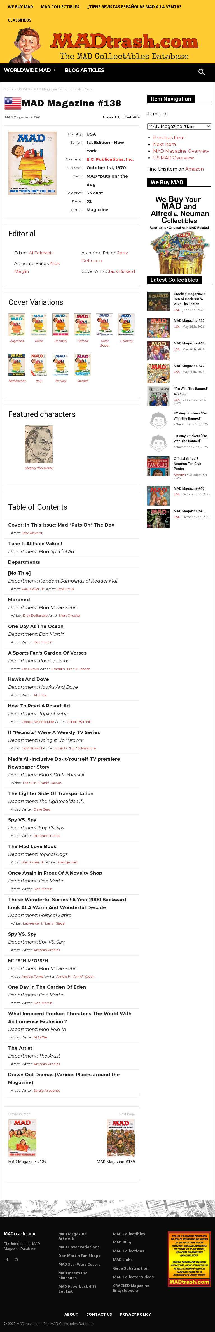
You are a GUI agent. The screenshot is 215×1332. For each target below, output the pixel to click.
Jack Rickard (121, 271)
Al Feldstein (41, 252)
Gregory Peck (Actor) (39, 468)
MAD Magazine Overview (181, 151)
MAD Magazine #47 (189, 366)
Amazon (194, 169)
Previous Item (168, 137)
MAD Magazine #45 (189, 511)
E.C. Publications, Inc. (110, 159)
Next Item (164, 144)
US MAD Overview (173, 157)
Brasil (39, 341)
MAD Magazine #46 (189, 488)
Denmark (60, 341)
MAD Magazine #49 (189, 321)
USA (177, 310)
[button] (201, 72)
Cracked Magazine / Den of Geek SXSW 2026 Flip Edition (189, 299)
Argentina (17, 341)
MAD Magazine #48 (189, 343)
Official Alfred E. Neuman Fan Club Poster (187, 464)
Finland (83, 341)
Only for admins (23, 1190)
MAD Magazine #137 (27, 1141)
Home (9, 89)
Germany (126, 341)
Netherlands (16, 381)
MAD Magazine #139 (116, 1141)
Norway (60, 381)
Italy (39, 381)
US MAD (23, 89)
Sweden (82, 381)
